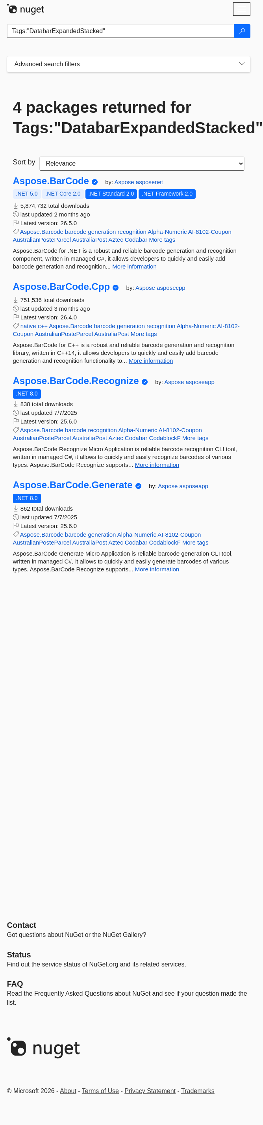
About (68, 1091)
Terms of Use (100, 1091)
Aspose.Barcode (41, 231)
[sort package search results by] (141, 164)
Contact (21, 925)
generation (102, 231)
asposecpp (171, 287)
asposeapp (200, 382)
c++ (43, 326)
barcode (75, 231)
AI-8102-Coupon (210, 231)
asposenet (149, 182)
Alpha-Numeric (167, 231)
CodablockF (165, 438)
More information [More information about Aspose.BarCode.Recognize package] (157, 464)
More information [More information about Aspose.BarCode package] (134, 266)
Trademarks (198, 1091)
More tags (162, 239)
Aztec (115, 239)
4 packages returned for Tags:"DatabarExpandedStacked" (128, 117)
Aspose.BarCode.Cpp (61, 286)
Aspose (125, 182)
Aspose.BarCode (51, 181)
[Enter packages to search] (120, 31)
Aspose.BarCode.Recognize (76, 381)
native (28, 326)
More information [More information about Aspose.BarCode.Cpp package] (151, 360)
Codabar (136, 239)
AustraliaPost (89, 239)
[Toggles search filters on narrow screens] (241, 64)
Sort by (24, 162)
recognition (132, 231)
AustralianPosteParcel (42, 239)
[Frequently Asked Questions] (15, 983)
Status (19, 954)
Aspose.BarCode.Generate (73, 485)
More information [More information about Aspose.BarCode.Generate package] (157, 569)
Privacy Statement (150, 1091)
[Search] (242, 31)
